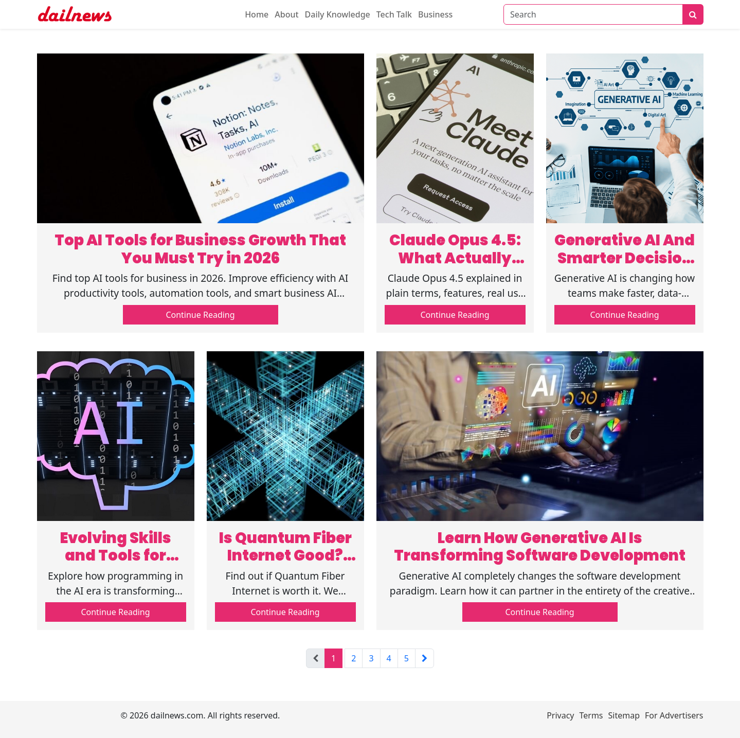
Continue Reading (200, 314)
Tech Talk (394, 14)
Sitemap (624, 715)
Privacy (560, 715)
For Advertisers (674, 715)
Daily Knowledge (337, 14)
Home (256, 14)
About (286, 14)
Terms (591, 715)
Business (435, 14)
